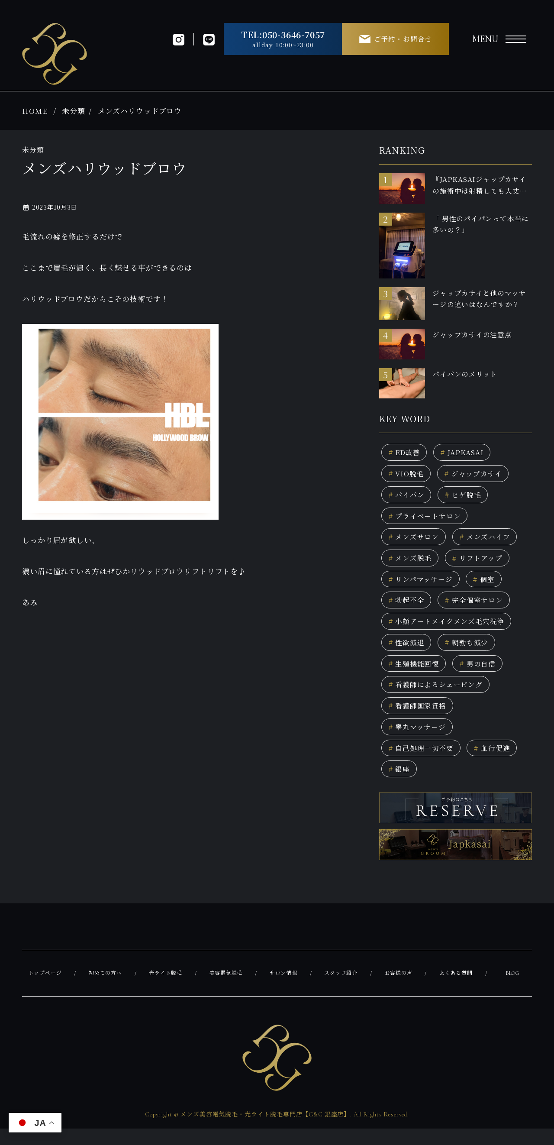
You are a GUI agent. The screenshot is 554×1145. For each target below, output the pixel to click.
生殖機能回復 (415, 673)
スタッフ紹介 (341, 989)
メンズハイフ (488, 541)
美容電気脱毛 (226, 989)
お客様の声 (398, 989)
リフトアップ (481, 563)
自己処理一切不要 (423, 762)
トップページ (45, 989)
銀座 (400, 784)
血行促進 (497, 762)
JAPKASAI (466, 452)
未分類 (73, 110)
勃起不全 (407, 607)
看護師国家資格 (419, 717)
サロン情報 (284, 989)
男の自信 (481, 673)
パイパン (407, 497)
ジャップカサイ (477, 474)
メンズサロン (415, 541)
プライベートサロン (426, 519)
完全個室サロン (478, 607)
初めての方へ (105, 989)
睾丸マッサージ (419, 739)
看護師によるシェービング (438, 695)
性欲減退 (407, 651)
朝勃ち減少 (470, 651)
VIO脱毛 (407, 474)
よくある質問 (455, 989)
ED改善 (405, 452)
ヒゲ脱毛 (466, 497)
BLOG (512, 989)
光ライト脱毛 (166, 989)
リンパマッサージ (422, 585)
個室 (488, 585)
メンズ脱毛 (411, 563)
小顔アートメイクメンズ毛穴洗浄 (449, 629)
